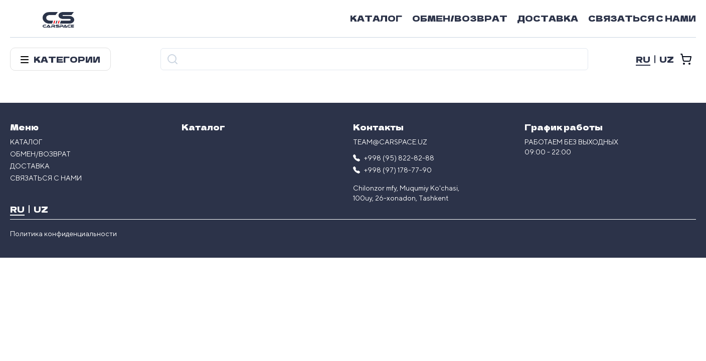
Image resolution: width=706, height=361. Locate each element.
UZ (666, 59)
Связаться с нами (642, 18)
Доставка (547, 18)
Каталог (376, 18)
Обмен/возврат (459, 18)
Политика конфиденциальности (63, 234)
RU (643, 59)
